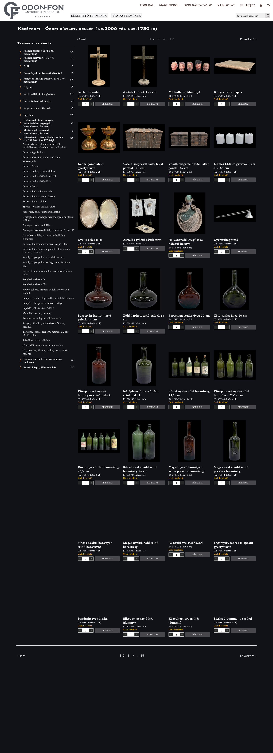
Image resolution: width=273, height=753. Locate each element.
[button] (169, 5)
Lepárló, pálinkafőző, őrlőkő (38, 308)
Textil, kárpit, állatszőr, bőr (40, 367)
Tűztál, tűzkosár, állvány (36, 340)
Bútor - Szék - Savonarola (37, 191)
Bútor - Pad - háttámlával (37, 181)
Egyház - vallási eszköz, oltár (39, 206)
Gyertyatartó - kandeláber (37, 225)
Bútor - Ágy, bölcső (33, 152)
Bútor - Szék (30, 186)
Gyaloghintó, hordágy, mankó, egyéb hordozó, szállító (48, 218)
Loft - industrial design (37, 101)
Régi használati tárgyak (37, 108)
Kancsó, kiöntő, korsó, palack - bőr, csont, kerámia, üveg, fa (46, 250)
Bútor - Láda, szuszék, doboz (39, 171)
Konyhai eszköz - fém (35, 284)
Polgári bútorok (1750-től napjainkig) (39, 52)
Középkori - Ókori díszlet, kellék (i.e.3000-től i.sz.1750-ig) (43, 138)
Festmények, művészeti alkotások (43, 73)
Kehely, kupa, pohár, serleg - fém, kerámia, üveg (46, 264)
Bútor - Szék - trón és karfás (39, 196)
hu (242, 5)
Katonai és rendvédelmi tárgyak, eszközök (43, 360)
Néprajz (28, 87)
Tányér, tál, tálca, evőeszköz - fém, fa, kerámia (44, 325)
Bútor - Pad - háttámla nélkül (39, 176)
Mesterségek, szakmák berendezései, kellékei (36, 131)
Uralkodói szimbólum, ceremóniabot (43, 345)
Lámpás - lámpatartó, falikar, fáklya (43, 303)
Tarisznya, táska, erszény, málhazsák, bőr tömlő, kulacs (45, 333)
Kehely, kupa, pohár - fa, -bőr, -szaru (43, 257)
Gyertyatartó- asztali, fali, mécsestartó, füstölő (48, 230)
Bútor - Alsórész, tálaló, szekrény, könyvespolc (41, 159)
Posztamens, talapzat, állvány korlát (42, 318)
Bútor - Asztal (30, 166)
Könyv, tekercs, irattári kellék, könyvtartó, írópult (46, 291)
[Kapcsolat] (226, 5)
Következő (248, 39)
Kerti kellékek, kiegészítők (39, 94)
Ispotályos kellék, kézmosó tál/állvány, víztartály (44, 237)
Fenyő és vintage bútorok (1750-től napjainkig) (44, 80)
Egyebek (28, 115)
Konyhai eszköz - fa (34, 279)
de (253, 5)
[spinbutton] (85, 104)
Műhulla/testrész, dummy (37, 313)
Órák (27, 66)
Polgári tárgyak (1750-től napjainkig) (39, 59)
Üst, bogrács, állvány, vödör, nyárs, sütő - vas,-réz (46, 352)
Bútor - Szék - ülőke (34, 201)
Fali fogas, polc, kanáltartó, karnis (41, 211)
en (248, 5)
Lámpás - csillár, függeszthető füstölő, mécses (48, 298)
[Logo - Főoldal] (34, 10)
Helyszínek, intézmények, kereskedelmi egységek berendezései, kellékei (39, 123)
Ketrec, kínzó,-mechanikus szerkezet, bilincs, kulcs (47, 272)
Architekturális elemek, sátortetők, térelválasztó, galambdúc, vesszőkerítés (44, 145)
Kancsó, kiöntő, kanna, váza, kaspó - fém (45, 243)
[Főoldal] (147, 5)
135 (172, 39)
